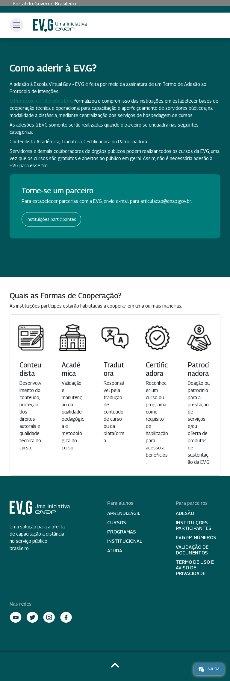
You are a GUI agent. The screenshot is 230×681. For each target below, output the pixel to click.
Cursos (116, 522)
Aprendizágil (123, 513)
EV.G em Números (196, 537)
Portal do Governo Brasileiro (44, 3)
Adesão (185, 513)
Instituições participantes (51, 219)
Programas (121, 532)
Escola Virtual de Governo (60, 25)
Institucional (124, 541)
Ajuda (114, 551)
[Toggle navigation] (16, 25)
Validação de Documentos (192, 550)
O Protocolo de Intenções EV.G (41, 101)
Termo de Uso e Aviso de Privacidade (195, 567)
